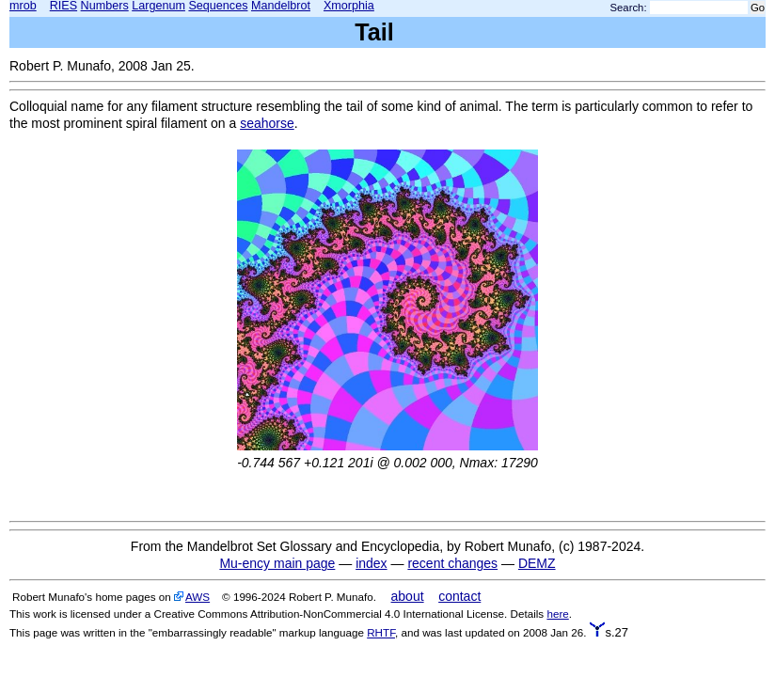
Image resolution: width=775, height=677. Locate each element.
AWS (197, 596)
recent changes (452, 563)
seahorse (267, 123)
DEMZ (537, 563)
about (407, 596)
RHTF (381, 632)
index (371, 563)
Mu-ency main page (277, 563)
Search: (628, 7)
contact (459, 596)
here (557, 613)
